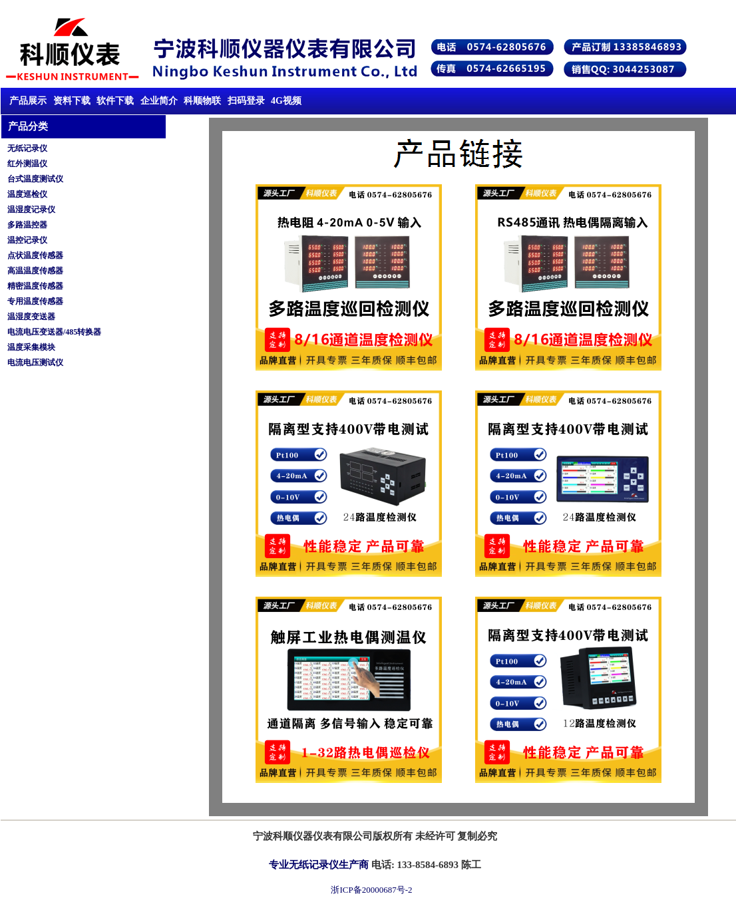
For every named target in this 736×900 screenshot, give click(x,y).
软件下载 (115, 101)
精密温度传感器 (35, 286)
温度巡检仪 (27, 194)
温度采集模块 (31, 347)
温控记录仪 (27, 240)
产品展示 (28, 101)
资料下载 (73, 101)
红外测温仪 (27, 163)
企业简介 (159, 101)
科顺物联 (202, 101)
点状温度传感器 (35, 255)
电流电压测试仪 (35, 362)
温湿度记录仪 (31, 209)
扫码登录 (246, 101)
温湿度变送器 (31, 316)
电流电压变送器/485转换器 (54, 332)
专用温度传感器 (35, 301)
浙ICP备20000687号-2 (371, 890)
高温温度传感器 (35, 270)
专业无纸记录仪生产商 (319, 864)
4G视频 (286, 101)
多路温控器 (27, 224)
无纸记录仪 (27, 148)
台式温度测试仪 (35, 179)
